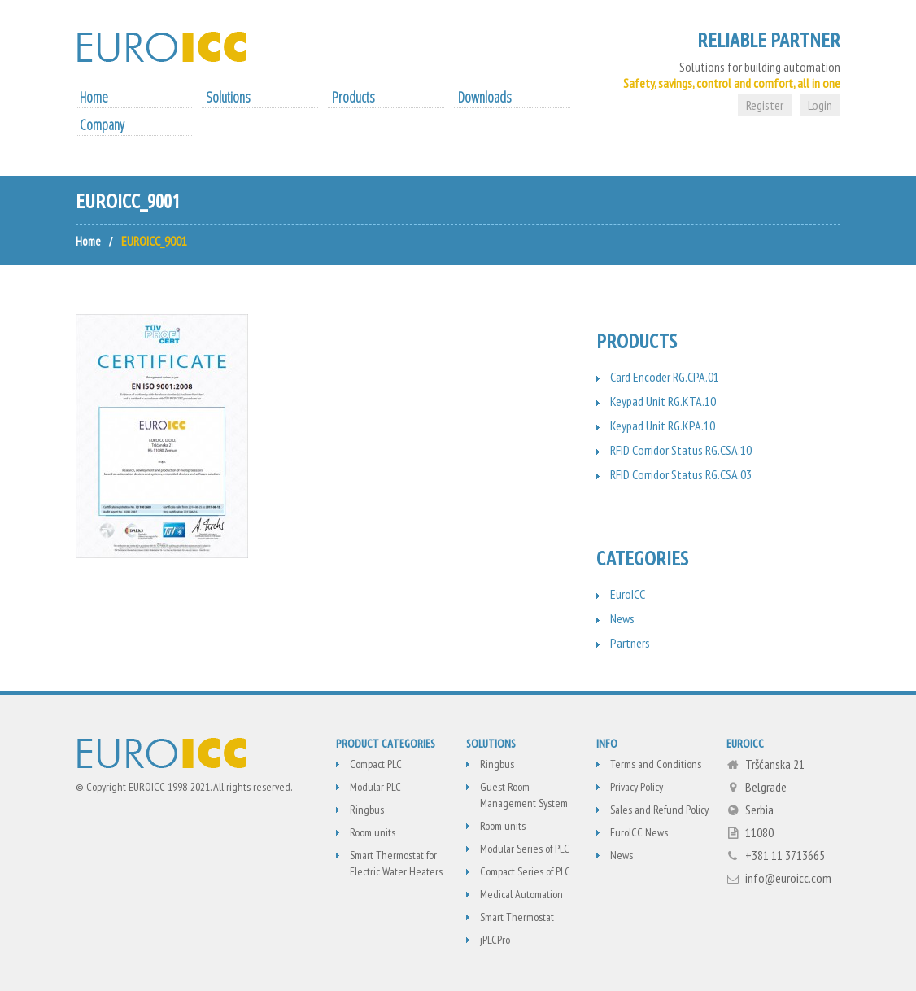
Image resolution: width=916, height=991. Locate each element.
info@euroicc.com (788, 878)
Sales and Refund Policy (659, 809)
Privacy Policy (636, 786)
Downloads (485, 97)
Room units (372, 832)
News (622, 618)
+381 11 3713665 (785, 855)
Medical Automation (521, 894)
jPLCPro (495, 939)
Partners (630, 643)
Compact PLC (376, 764)
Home (94, 97)
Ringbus (367, 809)
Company (102, 124)
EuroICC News (639, 832)
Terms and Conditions (655, 764)
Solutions (228, 97)
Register (764, 105)
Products (353, 97)
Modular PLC (375, 786)
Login (820, 105)
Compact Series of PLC (525, 871)
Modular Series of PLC (524, 848)
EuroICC (627, 594)
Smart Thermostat (517, 917)
